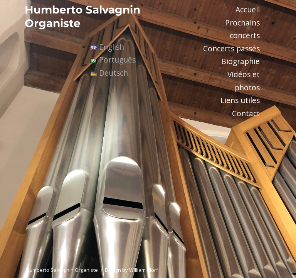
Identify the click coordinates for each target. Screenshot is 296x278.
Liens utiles (240, 100)
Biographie (240, 61)
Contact (246, 113)
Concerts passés (231, 48)
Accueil (247, 9)
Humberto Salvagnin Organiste (62, 269)
